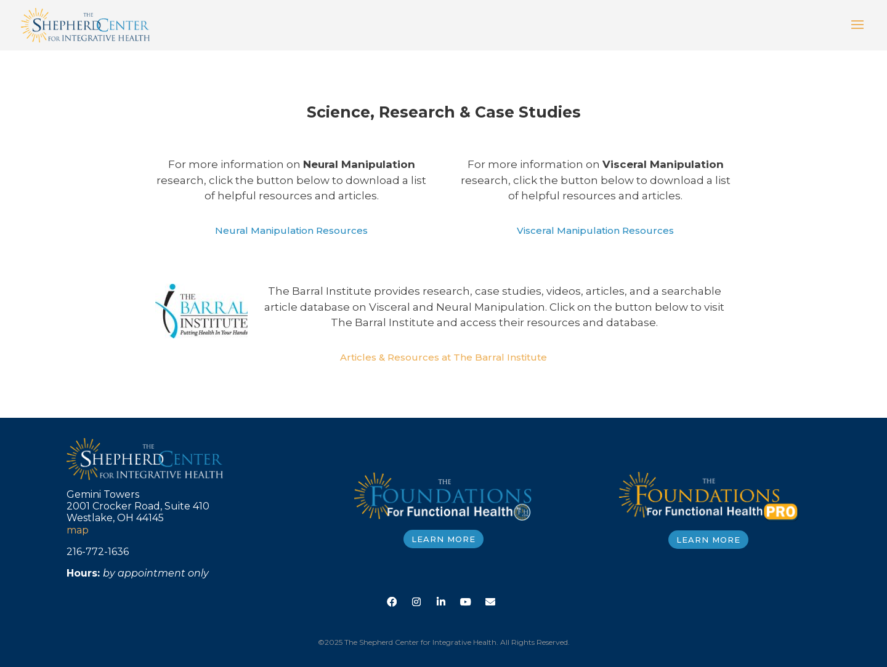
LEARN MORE (443, 539)
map (78, 530)
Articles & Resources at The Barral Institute (443, 357)
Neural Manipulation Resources (291, 230)
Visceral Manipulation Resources (595, 230)
